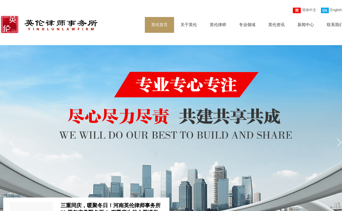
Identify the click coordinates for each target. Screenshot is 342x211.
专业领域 (247, 25)
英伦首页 (159, 25)
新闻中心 (306, 25)
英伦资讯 (276, 25)
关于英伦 (189, 25)
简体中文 (304, 10)
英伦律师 (218, 25)
